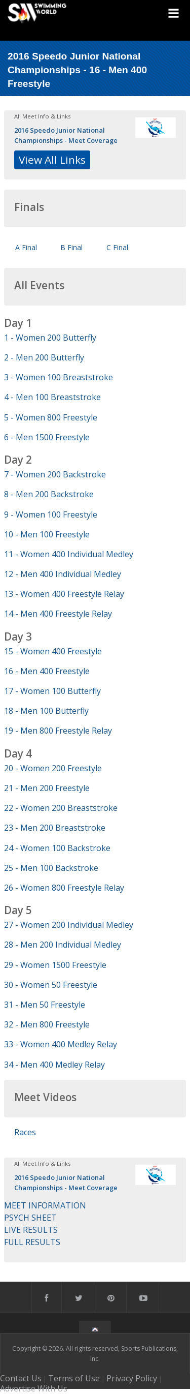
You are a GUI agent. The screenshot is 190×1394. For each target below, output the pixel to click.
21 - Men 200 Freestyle (47, 788)
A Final (26, 247)
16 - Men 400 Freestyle (47, 671)
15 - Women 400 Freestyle (53, 651)
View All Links (52, 160)
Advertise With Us (33, 1388)
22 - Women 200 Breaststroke (61, 807)
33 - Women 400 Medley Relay (60, 1044)
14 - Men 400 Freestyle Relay (58, 613)
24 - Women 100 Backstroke (57, 848)
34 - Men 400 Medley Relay (54, 1064)
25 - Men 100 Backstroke (51, 867)
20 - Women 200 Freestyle (53, 768)
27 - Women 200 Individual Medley (68, 924)
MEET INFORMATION (45, 1205)
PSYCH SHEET (30, 1217)
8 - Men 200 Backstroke (49, 494)
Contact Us (21, 1378)
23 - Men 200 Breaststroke (54, 827)
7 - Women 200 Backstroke (55, 474)
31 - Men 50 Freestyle (44, 1004)
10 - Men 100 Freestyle (47, 534)
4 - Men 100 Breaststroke (52, 397)
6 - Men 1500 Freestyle (47, 437)
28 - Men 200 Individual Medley (62, 944)
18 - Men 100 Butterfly (46, 710)
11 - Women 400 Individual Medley (68, 554)
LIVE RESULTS (31, 1229)
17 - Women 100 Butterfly (52, 690)
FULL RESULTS (32, 1242)
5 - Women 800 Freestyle (50, 417)
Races (25, 1132)
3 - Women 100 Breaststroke (58, 377)
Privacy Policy (131, 1378)
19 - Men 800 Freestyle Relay (58, 730)
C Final (117, 247)
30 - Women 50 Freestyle (50, 984)
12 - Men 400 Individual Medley (62, 574)
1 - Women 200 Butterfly (50, 337)
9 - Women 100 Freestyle (50, 514)
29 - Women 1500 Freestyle (55, 965)
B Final (71, 247)
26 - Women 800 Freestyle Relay (64, 887)
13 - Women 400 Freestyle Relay (64, 593)
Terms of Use (74, 1378)
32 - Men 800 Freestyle (47, 1024)
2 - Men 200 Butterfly (44, 357)
